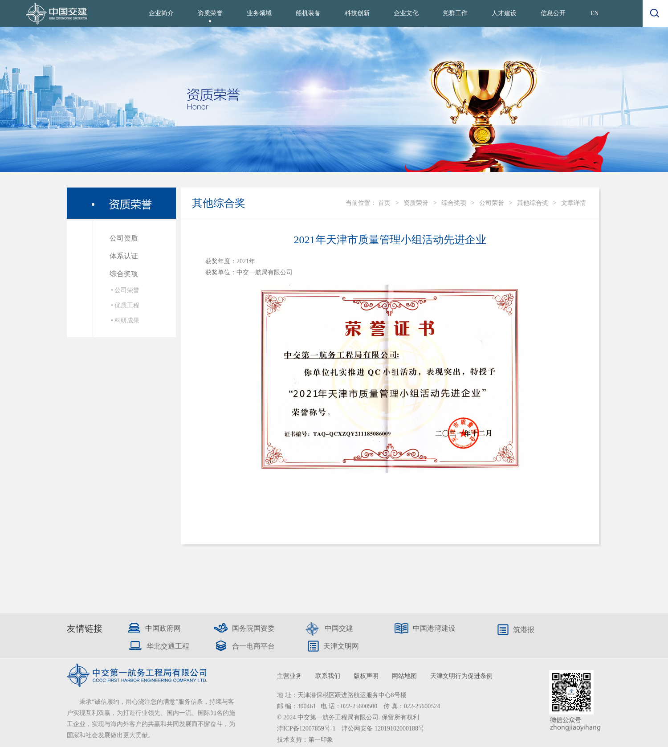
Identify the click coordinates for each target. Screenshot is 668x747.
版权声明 (366, 676)
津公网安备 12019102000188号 (383, 728)
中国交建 (339, 628)
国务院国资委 (253, 628)
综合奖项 (124, 274)
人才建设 (504, 13)
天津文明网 (341, 646)
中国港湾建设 (434, 628)
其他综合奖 (532, 203)
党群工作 (455, 13)
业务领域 (259, 13)
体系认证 (124, 256)
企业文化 (406, 13)
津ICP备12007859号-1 (307, 728)
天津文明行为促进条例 (461, 676)
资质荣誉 (210, 13)
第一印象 (320, 739)
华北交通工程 (168, 646)
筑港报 (523, 629)
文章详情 (573, 203)
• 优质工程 (125, 305)
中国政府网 (163, 628)
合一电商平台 (253, 646)
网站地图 (404, 676)
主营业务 (289, 676)
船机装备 (308, 13)
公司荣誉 (491, 203)
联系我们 (327, 676)
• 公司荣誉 (125, 290)
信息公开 (553, 13)
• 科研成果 (125, 320)
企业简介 (161, 13)
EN (595, 13)
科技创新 (357, 13)
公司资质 (124, 238)
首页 (384, 203)
